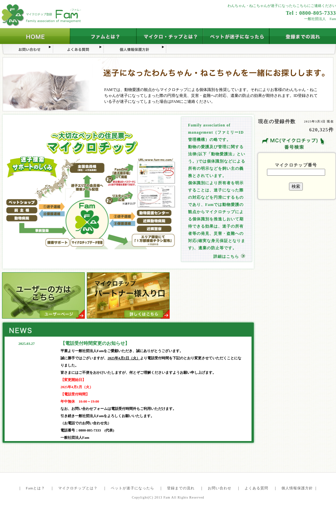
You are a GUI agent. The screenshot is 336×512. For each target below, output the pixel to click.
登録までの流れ (181, 488)
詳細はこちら (226, 256)
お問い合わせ (219, 488)
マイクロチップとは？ (78, 488)
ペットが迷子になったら (132, 488)
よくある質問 (256, 488)
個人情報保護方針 (297, 488)
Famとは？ (35, 488)
